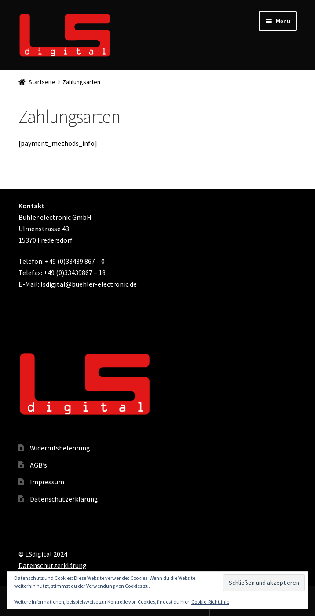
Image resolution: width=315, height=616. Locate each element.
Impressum (47, 481)
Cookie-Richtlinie (210, 601)
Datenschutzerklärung (64, 498)
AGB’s (38, 465)
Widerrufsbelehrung (60, 447)
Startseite (42, 82)
